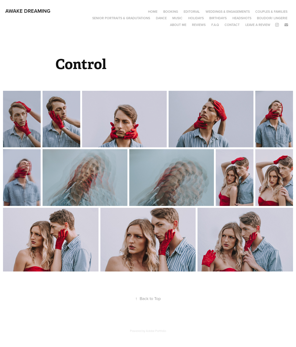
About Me (178, 24)
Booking (170, 11)
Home (152, 11)
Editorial (192, 11)
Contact (232, 24)
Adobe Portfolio (156, 331)
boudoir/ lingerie (272, 18)
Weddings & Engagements (228, 11)
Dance (161, 18)
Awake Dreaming (27, 11)
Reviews (199, 24)
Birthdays (218, 18)
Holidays (196, 18)
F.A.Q (215, 24)
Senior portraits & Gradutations (121, 18)
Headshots (241, 18)
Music (177, 18)
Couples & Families (271, 11)
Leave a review (257, 24)
